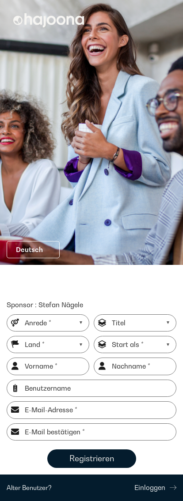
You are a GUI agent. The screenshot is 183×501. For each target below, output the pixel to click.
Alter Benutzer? (29, 487)
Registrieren (91, 458)
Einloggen (155, 487)
